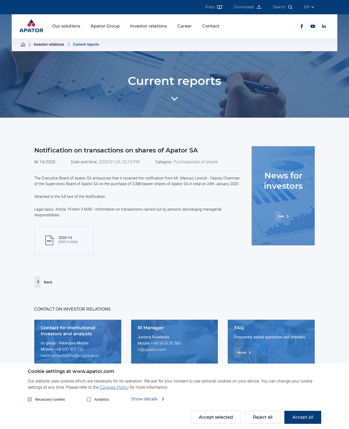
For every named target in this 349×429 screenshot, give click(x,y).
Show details (145, 399)
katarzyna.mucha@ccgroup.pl (70, 355)
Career (184, 26)
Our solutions (66, 26)
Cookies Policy (114, 387)
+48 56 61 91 (162, 343)
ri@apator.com (152, 349)
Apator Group (105, 26)
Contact (210, 26)
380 (177, 343)
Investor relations (148, 26)
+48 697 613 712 (68, 349)
